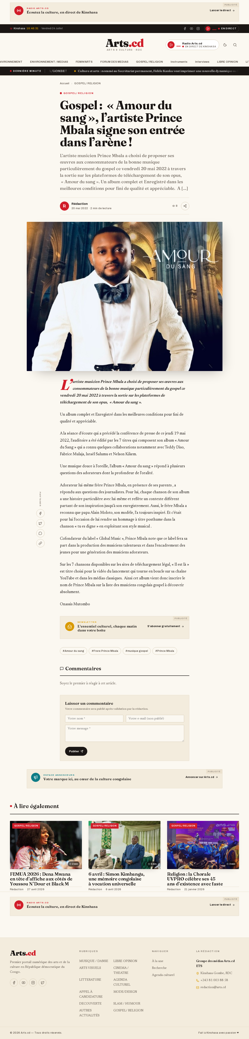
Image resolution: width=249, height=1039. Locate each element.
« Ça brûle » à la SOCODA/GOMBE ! (50, 71)
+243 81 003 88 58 (212, 980)
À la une (157, 961)
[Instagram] (198, 29)
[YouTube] (191, 29)
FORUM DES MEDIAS (113, 61)
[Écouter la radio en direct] (221, 28)
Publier (76, 751)
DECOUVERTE (90, 1003)
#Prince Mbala (164, 651)
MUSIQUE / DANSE (93, 961)
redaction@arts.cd (211, 987)
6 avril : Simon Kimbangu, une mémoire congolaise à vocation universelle (117, 879)
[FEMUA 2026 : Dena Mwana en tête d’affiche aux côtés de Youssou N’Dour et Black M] (46, 845)
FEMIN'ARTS (82, 61)
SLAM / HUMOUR (126, 1003)
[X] (42, 983)
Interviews (201, 61)
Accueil (65, 83)
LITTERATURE (90, 980)
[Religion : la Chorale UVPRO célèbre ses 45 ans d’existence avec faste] (203, 845)
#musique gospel (136, 651)
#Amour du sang (73, 651)
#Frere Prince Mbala (105, 651)
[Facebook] (185, 29)
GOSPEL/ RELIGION (148, 61)
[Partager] (185, 206)
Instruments (177, 61)
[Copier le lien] (40, 543)
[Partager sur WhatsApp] (40, 533)
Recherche (159, 968)
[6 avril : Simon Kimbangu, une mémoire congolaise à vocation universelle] (124, 845)
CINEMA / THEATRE (121, 971)
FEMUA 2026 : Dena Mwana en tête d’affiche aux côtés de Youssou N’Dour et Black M (41, 879)
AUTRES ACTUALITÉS (89, 1013)
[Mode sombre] (225, 45)
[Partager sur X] (40, 523)
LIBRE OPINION (226, 61)
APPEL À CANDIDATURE (91, 994)
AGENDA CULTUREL (121, 982)
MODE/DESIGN (125, 992)
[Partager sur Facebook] (40, 513)
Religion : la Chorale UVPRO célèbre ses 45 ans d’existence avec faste (195, 879)
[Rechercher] (235, 45)
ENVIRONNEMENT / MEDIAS (48, 61)
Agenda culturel (163, 975)
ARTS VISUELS (90, 968)
